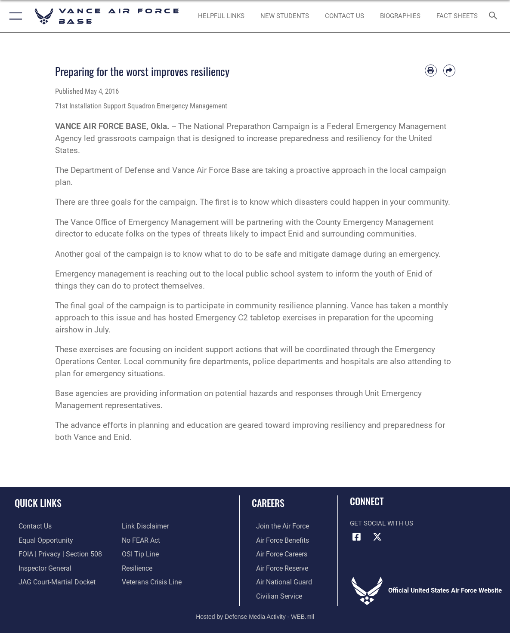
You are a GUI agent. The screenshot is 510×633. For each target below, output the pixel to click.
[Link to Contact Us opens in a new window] (344, 16)
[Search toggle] (495, 16)
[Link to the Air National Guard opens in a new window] (278, 580)
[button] (14, 16)
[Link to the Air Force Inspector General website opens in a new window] (40, 567)
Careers (268, 502)
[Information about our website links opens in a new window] (144, 526)
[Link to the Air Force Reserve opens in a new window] (277, 567)
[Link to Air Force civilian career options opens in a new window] (274, 594)
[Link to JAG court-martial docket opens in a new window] (52, 580)
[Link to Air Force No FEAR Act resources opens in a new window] (140, 540)
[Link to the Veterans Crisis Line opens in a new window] (151, 580)
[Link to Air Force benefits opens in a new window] (277, 540)
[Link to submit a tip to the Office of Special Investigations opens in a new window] (139, 553)
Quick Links (38, 502)
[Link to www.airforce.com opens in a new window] (277, 526)
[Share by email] (449, 71)
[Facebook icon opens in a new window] (356, 536)
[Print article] (431, 71)
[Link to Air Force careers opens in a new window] (277, 553)
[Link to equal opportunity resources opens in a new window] (40, 540)
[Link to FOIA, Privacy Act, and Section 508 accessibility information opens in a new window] (54, 553)
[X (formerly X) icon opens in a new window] (377, 536)
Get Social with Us (381, 523)
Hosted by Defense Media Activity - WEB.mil (255, 613)
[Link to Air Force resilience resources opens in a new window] (136, 567)
